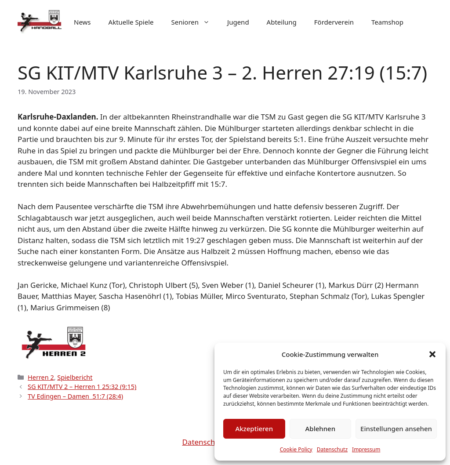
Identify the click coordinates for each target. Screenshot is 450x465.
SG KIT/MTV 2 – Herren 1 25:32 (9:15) (82, 386)
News (82, 22)
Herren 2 (41, 377)
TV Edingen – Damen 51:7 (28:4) (75, 396)
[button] (432, 354)
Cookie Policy (296, 449)
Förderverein (334, 22)
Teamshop (387, 22)
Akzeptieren (254, 428)
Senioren (195, 22)
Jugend (238, 22)
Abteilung (282, 22)
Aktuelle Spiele (131, 22)
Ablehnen (320, 428)
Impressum (366, 449)
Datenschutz (332, 449)
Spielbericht (74, 377)
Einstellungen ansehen (396, 428)
